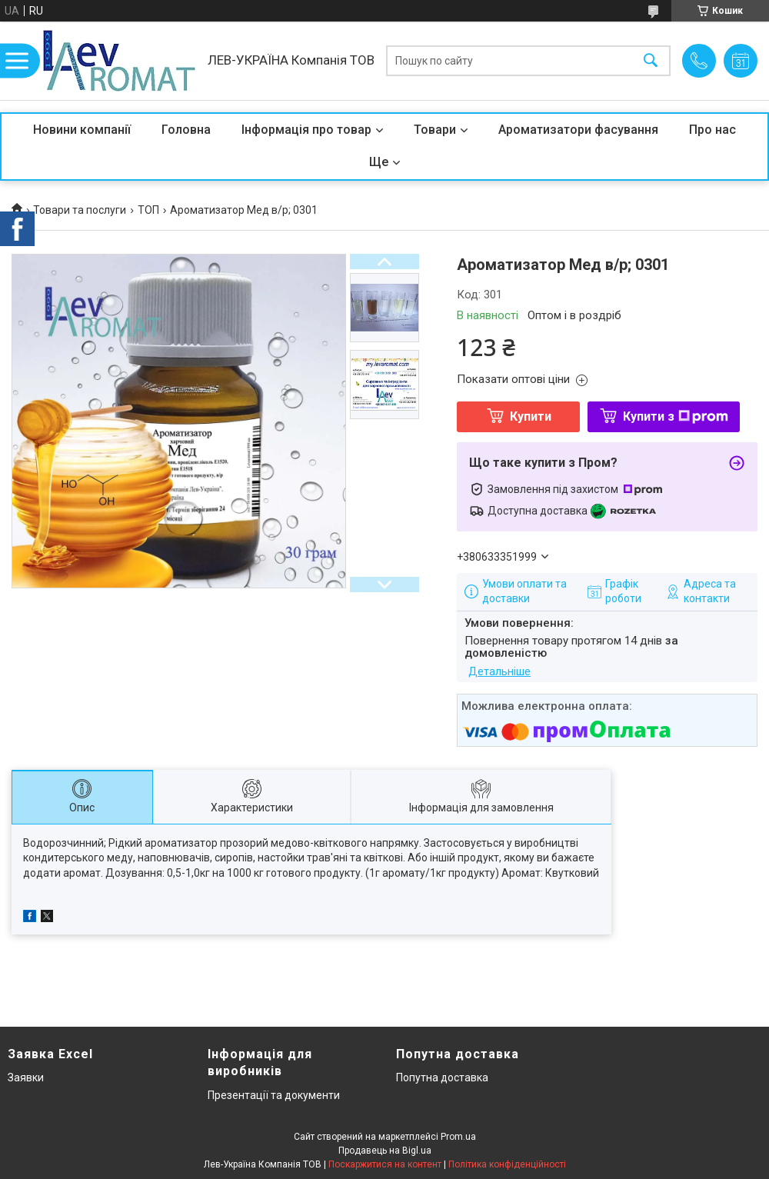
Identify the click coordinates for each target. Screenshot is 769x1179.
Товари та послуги (79, 210)
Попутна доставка (442, 1077)
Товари (435, 129)
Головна (186, 129)
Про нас (712, 129)
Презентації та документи (274, 1095)
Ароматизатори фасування (578, 129)
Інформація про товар (306, 129)
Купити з (675, 416)
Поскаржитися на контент (384, 1164)
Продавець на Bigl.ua (384, 1150)
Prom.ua (458, 1136)
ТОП (148, 210)
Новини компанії (82, 129)
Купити (530, 416)
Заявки (26, 1077)
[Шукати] (650, 61)
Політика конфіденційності (507, 1164)
